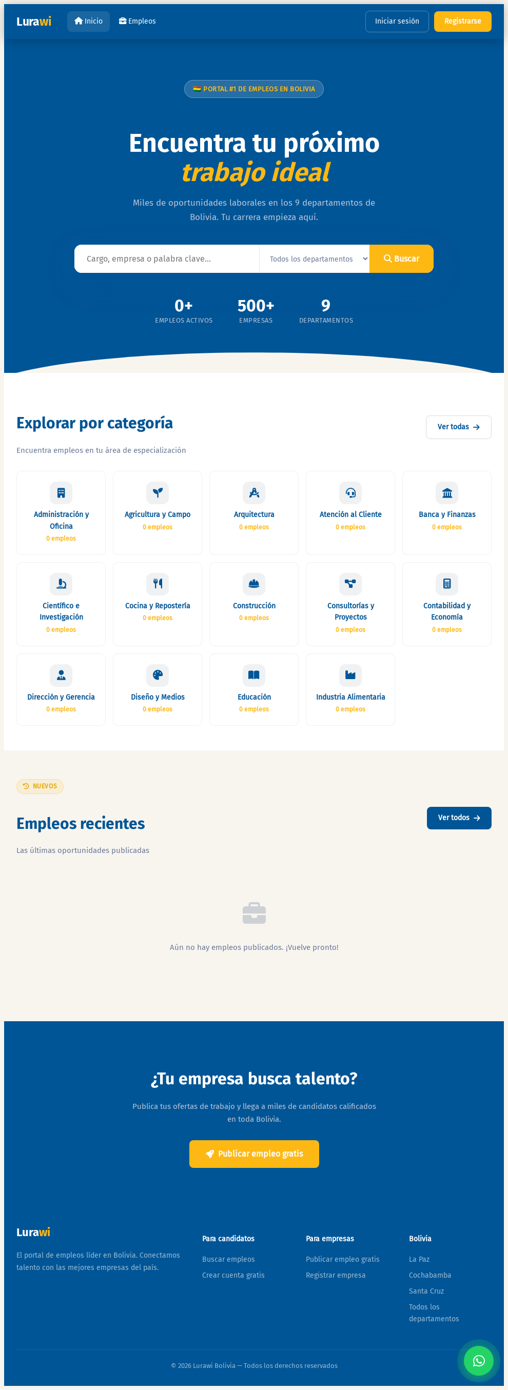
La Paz (419, 1259)
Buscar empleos (228, 1259)
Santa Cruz (426, 1291)
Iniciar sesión (397, 21)
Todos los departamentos (434, 1313)
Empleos (137, 21)
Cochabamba (430, 1275)
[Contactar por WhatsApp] (479, 1361)
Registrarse (462, 21)
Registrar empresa (336, 1275)
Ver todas (459, 427)
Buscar (401, 259)
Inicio (88, 21)
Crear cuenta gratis (233, 1275)
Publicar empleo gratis (254, 1154)
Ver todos (459, 817)
